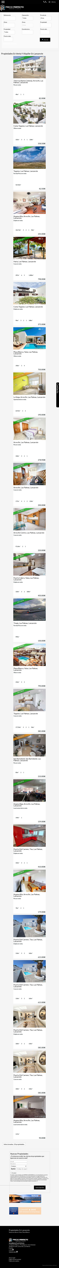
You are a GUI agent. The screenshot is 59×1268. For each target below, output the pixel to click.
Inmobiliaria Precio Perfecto (16, 1243)
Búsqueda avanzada (10, 44)
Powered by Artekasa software (49, 1265)
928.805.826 (13, 1252)
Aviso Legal (12, 1258)
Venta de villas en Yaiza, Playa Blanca (19, 1232)
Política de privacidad (23, 1173)
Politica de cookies (14, 1261)
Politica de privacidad (15, 1259)
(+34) (11, 1250)
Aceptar (20, 1173)
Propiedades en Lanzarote (19, 1230)
